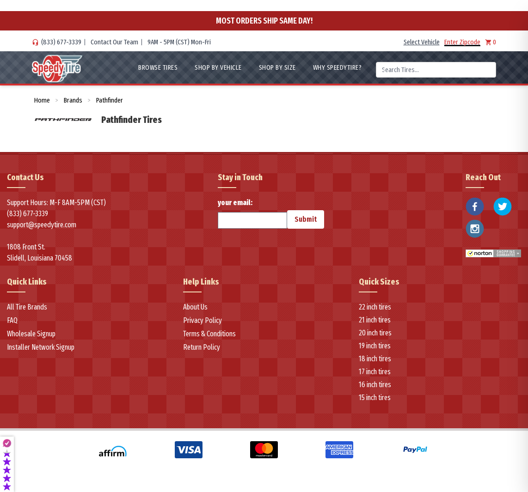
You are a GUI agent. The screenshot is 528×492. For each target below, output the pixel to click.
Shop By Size (277, 67)
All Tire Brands (27, 307)
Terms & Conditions (209, 333)
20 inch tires (375, 332)
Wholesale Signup (31, 333)
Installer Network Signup (40, 347)
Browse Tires (158, 67)
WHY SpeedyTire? (337, 67)
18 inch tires (375, 358)
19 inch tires (375, 345)
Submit (306, 219)
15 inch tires (375, 397)
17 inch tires (375, 371)
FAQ (12, 320)
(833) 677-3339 (61, 42)
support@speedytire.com (41, 224)
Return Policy (201, 347)
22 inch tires (375, 307)
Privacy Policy (202, 320)
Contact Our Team (114, 42)
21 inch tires (375, 320)
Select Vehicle (422, 42)
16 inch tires (375, 384)
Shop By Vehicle (218, 67)
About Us (195, 307)
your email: (252, 213)
